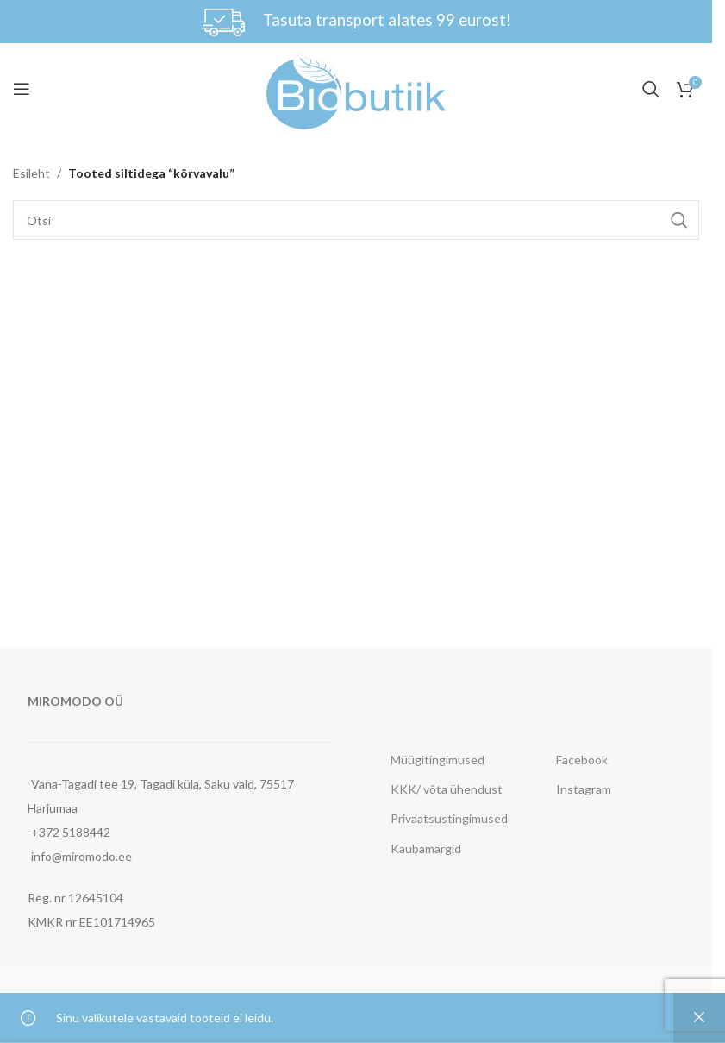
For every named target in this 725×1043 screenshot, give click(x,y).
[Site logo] (356, 86)
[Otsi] (651, 89)
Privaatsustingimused (449, 818)
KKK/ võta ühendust (447, 789)
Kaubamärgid (426, 848)
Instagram (583, 789)
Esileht (31, 173)
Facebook (582, 759)
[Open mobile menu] (21, 89)
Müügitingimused (437, 759)
